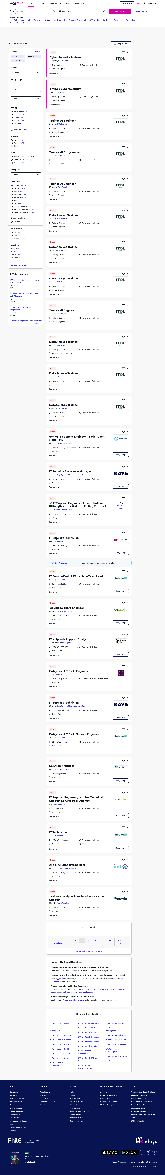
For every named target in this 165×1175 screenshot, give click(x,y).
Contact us (14, 1092)
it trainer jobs (100, 989)
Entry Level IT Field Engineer (68, 671)
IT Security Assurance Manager (70, 471)
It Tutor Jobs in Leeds (87, 1032)
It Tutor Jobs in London (88, 1046)
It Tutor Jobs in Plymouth (116, 1035)
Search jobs (120, 11)
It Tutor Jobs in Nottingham (112, 1029)
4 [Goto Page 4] (88, 940)
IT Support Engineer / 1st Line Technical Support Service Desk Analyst (76, 799)
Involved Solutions (64, 443)
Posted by (15, 136)
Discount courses (76, 1105)
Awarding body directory (79, 1111)
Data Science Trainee (63, 373)
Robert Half (61, 541)
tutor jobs (117, 989)
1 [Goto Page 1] (68, 940)
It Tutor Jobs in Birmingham (124, 20)
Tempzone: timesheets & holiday (143, 1092)
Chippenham (16, 257)
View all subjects (76, 1102)
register (56, 981)
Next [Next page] (119, 941)
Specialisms (16, 182)
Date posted (16, 170)
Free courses (75, 1108)
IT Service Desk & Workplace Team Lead (76, 576)
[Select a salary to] (26, 98)
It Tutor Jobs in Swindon (115, 1061)
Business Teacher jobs (78, 20)
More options (17, 228)
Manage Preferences (119, 1162)
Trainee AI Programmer (65, 152)
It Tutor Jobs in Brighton (60, 1040)
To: (12, 95)
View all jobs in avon (21, 265)
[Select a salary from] (26, 89)
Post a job (43, 1095)
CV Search (44, 1098)
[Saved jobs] (150, 3)
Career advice (15, 1114)
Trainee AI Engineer (62, 120)
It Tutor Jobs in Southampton (112, 1050)
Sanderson (61, 580)
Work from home (16, 1102)
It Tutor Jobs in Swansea (116, 1056)
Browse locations (16, 1108)
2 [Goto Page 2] (75, 940)
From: (13, 85)
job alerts (62, 978)
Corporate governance (109, 1102)
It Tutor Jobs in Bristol (59, 1044)
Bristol (15, 248)
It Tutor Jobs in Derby (59, 1058)
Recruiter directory (17, 1098)
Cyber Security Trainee (65, 57)
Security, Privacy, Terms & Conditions (143, 1162)
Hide (13, 153)
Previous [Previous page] (58, 942)
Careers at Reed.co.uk (108, 1095)
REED (133, 1087)
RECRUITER (45, 1087)
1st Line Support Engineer (66, 608)
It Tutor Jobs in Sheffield (116, 1044)
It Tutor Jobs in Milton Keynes (87, 1059)
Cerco (59, 674)
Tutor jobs (38, 20)
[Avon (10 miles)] (34, 56)
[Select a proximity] (26, 72)
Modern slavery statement (110, 1105)
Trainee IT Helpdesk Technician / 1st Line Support (76, 898)
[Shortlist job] (123, 52)
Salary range (16, 79)
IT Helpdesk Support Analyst (68, 639)
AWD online (60, 804)
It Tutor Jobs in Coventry (61, 1053)
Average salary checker (18, 1121)
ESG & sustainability (138, 1121)
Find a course (75, 1098)
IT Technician (58, 832)
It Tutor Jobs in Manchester (84, 1052)
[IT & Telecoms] (18, 60)
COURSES (74, 1087)
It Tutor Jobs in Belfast (100, 20)
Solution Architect (61, 766)
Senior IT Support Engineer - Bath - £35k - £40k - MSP (77, 438)
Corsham (15, 254)
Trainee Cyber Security (65, 89)
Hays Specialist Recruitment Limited (71, 475)
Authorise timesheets (139, 1095)
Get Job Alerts (60, 563)
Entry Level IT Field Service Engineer (74, 734)
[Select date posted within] (26, 174)
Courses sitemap (76, 1121)
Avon (27, 43)
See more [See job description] (55, 73)
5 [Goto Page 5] (95, 940)
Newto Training (63, 903)
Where (62, 11)
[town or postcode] (86, 11)
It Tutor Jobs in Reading (115, 1040)
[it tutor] (18, 56)
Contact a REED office (18, 1127)
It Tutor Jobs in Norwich (115, 1023)
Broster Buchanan (63, 769)
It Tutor (14, 43)
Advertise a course (77, 1118)
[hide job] (127, 52)
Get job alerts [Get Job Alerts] (121, 43)
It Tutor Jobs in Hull (86, 1028)
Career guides (75, 1114)
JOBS (12, 1087)
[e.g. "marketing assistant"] (35, 11)
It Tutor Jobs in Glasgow (88, 1023)
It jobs (28, 20)
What (12, 11)
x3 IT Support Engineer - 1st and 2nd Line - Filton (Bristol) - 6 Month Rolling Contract (77, 504)
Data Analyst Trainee (63, 215)
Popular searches (16, 1111)
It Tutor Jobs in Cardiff (60, 1049)
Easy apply (120, 454)
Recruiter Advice (46, 1105)
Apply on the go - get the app (89, 951)
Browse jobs (140, 11)
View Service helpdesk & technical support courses (26, 322)
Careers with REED (138, 1108)
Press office (105, 1098)
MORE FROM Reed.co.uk (111, 1087)
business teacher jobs (83, 992)
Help (11, 1124)
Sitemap (13, 1131)
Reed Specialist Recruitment (141, 1102)
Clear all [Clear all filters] (37, 51)
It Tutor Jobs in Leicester (88, 1037)
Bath (14, 251)
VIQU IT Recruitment (66, 611)
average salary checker (75, 1000)
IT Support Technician (64, 538)
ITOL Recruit (63, 61)
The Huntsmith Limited (65, 510)
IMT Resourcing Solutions (66, 868)
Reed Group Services (139, 1098)
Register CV (126, 3)
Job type (15, 108)
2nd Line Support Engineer (67, 865)
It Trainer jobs (18, 20)
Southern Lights (64, 643)
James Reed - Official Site (140, 1111)
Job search (14, 1095)
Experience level (18, 218)
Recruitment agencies (48, 1102)
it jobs (109, 989)
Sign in (123, 978)
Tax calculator (15, 1118)
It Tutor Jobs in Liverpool (89, 1041)
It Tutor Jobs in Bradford (20, 23)
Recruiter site (45, 1092)
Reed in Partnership (138, 1105)
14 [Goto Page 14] (110, 940)
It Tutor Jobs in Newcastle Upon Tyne (87, 1066)
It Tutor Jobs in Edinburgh (56, 1064)
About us (103, 1092)
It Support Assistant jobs (55, 20)
